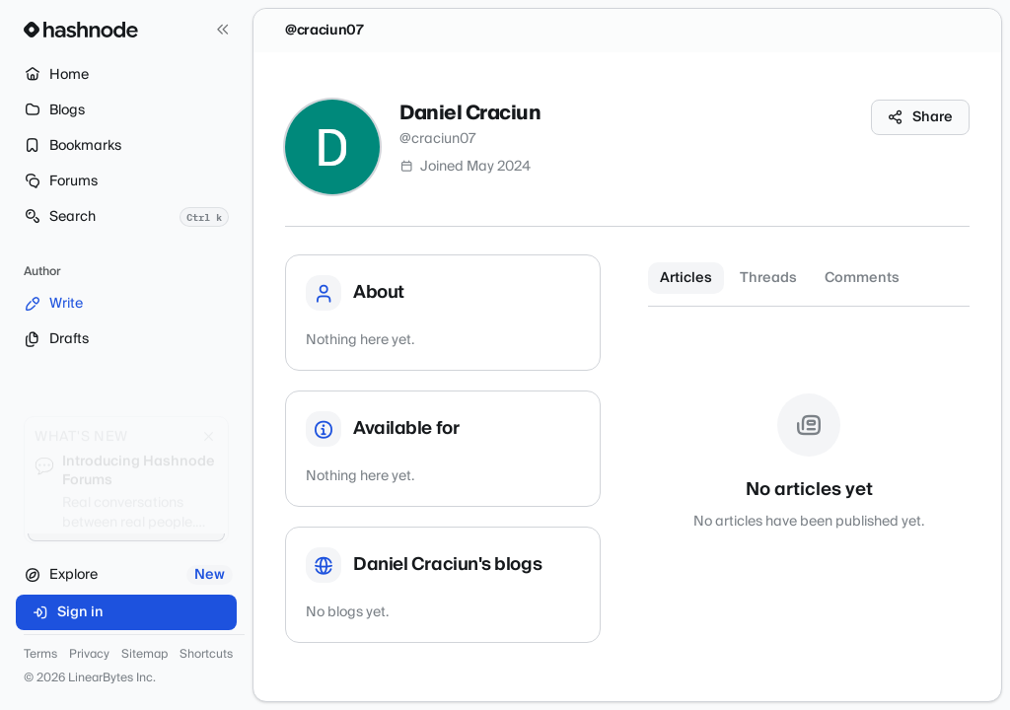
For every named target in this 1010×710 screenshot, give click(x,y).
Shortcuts (206, 655)
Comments (862, 278)
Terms (40, 655)
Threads (768, 278)
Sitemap (144, 655)
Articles (686, 278)
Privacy (89, 655)
